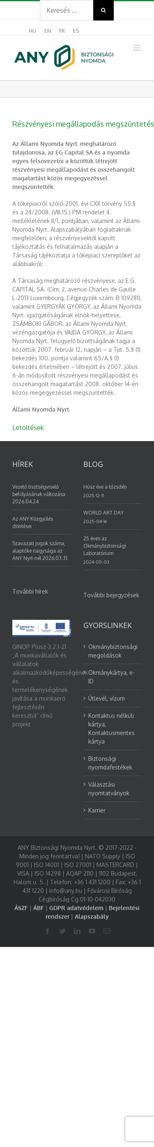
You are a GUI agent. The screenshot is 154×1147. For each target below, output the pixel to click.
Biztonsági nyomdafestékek (110, 763)
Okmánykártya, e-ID (111, 677)
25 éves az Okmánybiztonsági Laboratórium (104, 545)
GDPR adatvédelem (76, 907)
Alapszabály (92, 916)
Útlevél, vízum (106, 698)
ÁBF (38, 907)
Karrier (97, 810)
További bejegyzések (111, 595)
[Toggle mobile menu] (137, 47)
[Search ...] (66, 10)
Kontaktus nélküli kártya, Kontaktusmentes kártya (111, 728)
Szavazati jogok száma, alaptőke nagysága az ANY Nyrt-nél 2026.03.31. (40, 550)
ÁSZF (21, 907)
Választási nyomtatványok (108, 789)
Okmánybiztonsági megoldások (113, 651)
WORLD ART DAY (103, 513)
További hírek (30, 591)
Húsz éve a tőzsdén (105, 487)
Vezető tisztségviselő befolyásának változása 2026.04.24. (38, 494)
